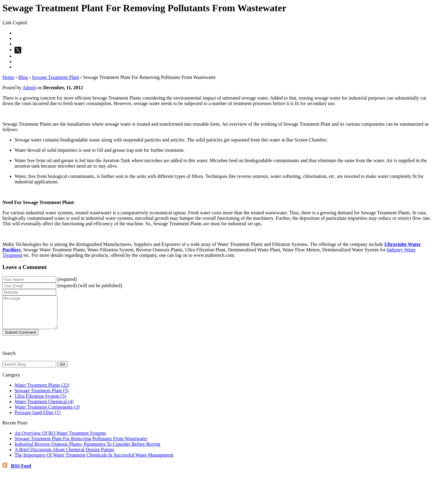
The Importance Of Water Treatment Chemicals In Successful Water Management (94, 461)
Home (8, 77)
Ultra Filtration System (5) (40, 402)
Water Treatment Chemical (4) (44, 407)
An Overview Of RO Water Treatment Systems (60, 439)
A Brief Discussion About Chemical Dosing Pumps (64, 455)
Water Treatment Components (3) (47, 413)
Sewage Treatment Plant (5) (42, 397)
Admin (29, 87)
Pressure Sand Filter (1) (38, 418)
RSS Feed (21, 472)
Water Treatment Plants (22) (42, 391)
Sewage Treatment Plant (55, 77)
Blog (23, 77)
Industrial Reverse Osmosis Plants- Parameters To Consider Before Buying (87, 450)
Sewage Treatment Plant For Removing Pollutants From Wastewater (81, 445)
